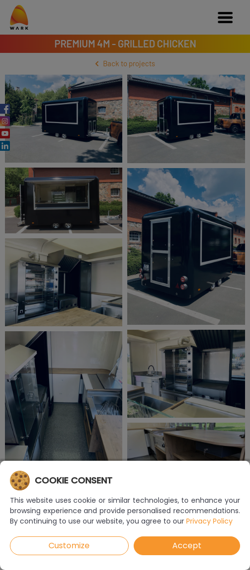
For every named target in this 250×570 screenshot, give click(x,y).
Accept (186, 545)
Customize (69, 545)
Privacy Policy (209, 521)
